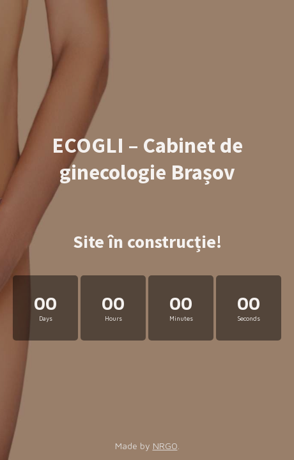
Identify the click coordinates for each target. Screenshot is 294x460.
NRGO (165, 445)
